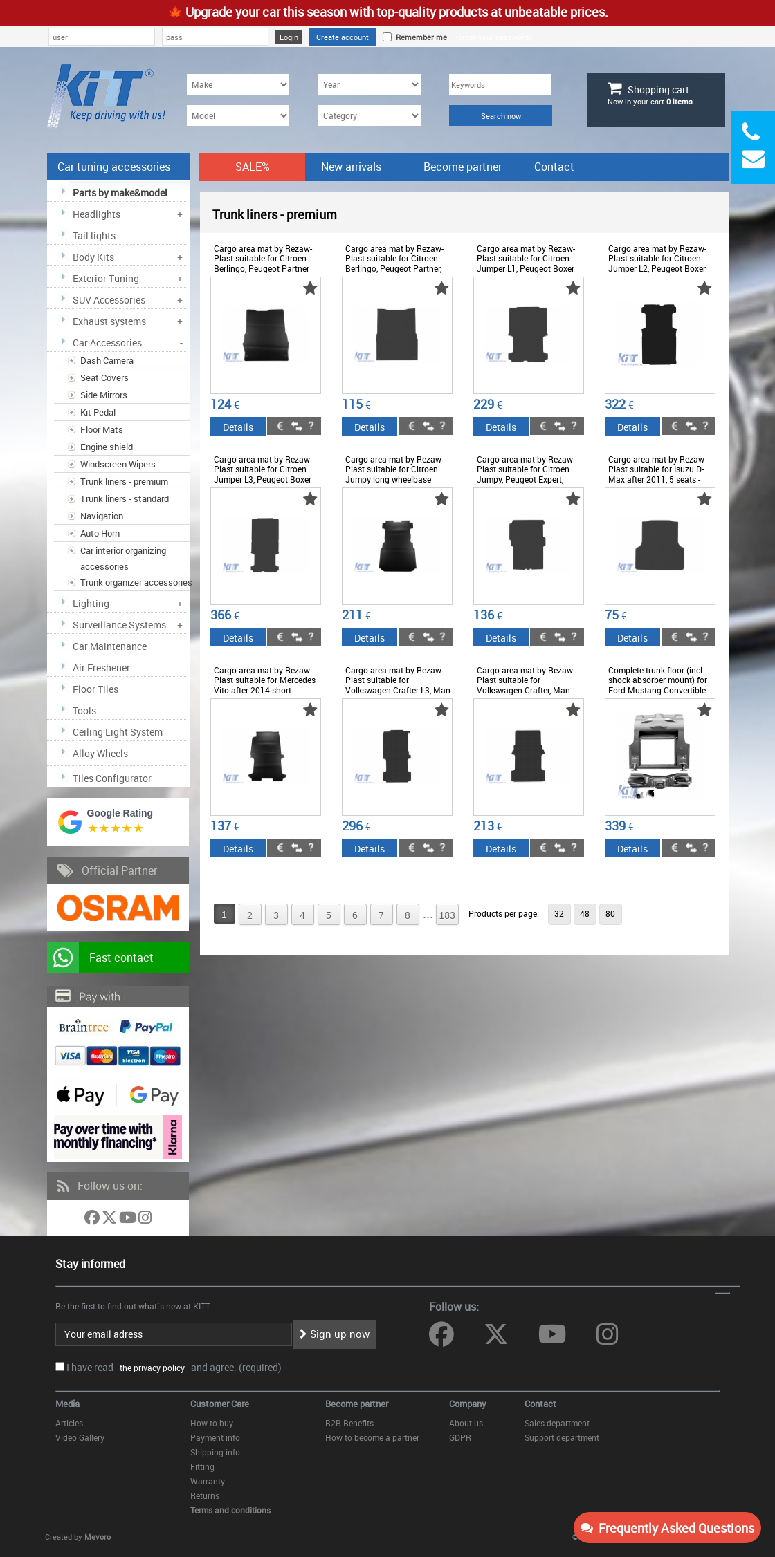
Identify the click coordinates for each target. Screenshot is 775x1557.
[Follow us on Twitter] (110, 1220)
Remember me (419, 37)
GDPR (460, 1437)
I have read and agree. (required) (174, 1367)
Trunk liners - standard (124, 498)
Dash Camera (107, 360)
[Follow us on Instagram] (145, 1220)
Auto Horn (100, 533)
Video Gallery (79, 1437)
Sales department (557, 1422)
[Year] (369, 84)
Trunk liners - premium (124, 481)
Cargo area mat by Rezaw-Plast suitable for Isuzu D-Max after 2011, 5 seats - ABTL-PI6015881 (657, 474)
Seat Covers (104, 377)
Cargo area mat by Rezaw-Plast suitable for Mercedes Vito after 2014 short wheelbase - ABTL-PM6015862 (265, 690)
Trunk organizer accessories (136, 582)
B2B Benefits (349, 1422)
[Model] (238, 115)
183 (447, 915)
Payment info (215, 1437)
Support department (562, 1437)
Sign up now (335, 1334)
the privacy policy (150, 1367)
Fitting (202, 1466)
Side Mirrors (103, 395)
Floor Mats (101, 429)
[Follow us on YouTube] (128, 1220)
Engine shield (106, 446)
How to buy (211, 1422)
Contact (554, 166)
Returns (204, 1495)
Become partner (462, 166)
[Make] (238, 84)
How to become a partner (372, 1437)
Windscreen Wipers (118, 464)
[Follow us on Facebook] (93, 1220)
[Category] (369, 115)
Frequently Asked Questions (667, 1528)
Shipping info (215, 1451)
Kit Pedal (98, 412)
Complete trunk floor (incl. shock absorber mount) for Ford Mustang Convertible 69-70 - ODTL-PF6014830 (657, 684)
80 (610, 913)
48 (585, 913)
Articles (69, 1422)
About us (466, 1422)
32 (559, 913)
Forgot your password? (493, 37)
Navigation (101, 516)
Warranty (207, 1480)
